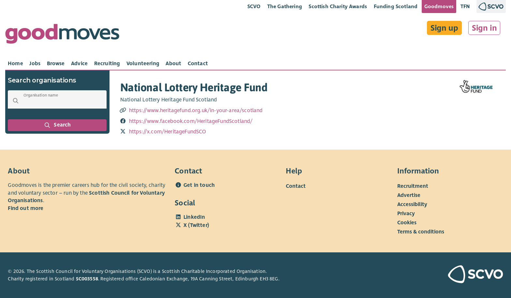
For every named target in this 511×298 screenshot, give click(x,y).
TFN (465, 6)
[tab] (15, 63)
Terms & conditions (420, 232)
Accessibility (412, 204)
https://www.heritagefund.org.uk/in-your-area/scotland (196, 110)
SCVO (254, 6)
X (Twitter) (196, 225)
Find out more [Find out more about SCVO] (25, 208)
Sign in (484, 28)
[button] (15, 100)
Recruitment (412, 186)
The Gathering (284, 6)
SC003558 (87, 279)
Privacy (406, 213)
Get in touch (199, 185)
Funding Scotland (396, 6)
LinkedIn (194, 217)
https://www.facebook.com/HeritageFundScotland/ (191, 121)
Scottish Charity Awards (338, 6)
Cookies (406, 222)
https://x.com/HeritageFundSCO (167, 131)
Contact (296, 186)
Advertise (408, 195)
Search (57, 125)
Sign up (444, 28)
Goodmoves (439, 6)
